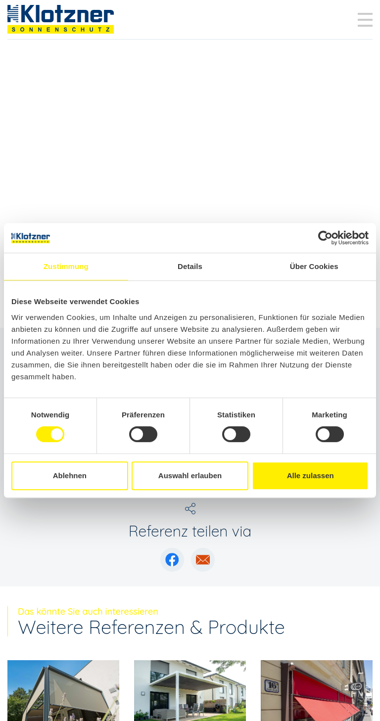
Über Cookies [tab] (314, 266)
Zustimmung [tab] (66, 266)
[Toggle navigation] (365, 19)
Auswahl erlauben (190, 475)
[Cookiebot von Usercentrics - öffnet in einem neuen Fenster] (325, 237)
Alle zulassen (310, 475)
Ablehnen (70, 475)
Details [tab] (190, 266)
